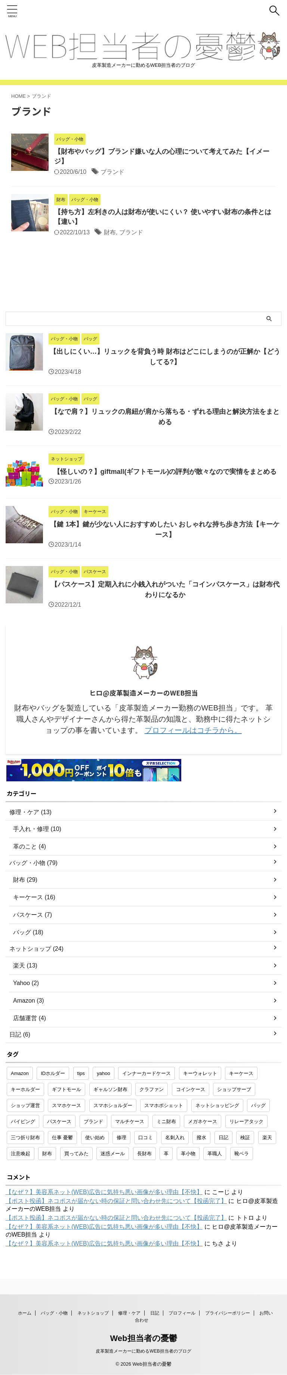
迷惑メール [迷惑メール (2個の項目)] (113, 1153)
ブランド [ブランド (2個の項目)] (93, 1121)
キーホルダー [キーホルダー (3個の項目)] (25, 1089)
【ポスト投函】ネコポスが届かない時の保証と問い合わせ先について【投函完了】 (116, 1201)
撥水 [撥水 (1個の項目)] (201, 1137)
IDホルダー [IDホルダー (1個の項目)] (53, 1073)
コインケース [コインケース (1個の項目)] (190, 1089)
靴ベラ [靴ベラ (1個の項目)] (241, 1153)
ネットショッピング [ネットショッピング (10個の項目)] (217, 1105)
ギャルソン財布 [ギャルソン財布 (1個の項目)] (110, 1089)
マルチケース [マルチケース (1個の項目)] (129, 1121)
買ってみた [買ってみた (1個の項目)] (76, 1153)
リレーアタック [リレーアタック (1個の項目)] (246, 1121)
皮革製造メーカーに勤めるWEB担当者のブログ (143, 1351)
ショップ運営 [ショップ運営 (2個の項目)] (25, 1105)
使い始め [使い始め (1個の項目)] (95, 1137)
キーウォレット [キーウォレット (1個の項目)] (200, 1073)
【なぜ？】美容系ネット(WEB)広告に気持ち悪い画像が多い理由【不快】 (104, 1192)
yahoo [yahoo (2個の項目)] (103, 1073)
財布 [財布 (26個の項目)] (47, 1153)
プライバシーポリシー (227, 1313)
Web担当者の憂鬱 (143, 1338)
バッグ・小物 (54, 1313)
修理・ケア (129, 1313)
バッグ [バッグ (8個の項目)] (258, 1105)
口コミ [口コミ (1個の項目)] (145, 1137)
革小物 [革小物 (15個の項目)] (188, 1153)
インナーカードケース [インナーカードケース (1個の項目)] (146, 1073)
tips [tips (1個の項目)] (81, 1073)
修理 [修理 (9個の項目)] (121, 1137)
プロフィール (182, 1313)
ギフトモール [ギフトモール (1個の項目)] (66, 1089)
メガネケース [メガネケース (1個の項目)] (202, 1121)
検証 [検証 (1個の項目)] (245, 1137)
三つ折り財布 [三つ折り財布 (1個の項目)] (25, 1137)
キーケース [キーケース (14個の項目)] (241, 1073)
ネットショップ (93, 1313)
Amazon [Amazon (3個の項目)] (20, 1073)
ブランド (112, 172)
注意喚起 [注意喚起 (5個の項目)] (20, 1153)
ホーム (24, 1313)
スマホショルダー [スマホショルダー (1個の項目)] (112, 1105)
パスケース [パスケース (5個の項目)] (59, 1121)
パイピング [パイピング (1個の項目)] (23, 1121)
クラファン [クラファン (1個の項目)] (151, 1089)
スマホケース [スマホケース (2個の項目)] (66, 1105)
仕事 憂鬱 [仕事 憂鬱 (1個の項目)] (62, 1137)
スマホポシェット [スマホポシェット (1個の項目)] (163, 1105)
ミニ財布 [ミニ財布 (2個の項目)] (166, 1121)
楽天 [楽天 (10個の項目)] (267, 1137)
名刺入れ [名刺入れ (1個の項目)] (175, 1137)
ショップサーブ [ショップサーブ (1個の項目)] (234, 1089)
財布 (110, 232)
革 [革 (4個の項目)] (166, 1153)
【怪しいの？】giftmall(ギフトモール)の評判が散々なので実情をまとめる (165, 471)
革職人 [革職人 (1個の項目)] (214, 1153)
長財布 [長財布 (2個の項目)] (144, 1153)
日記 (154, 1313)
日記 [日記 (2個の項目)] (223, 1137)
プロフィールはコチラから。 (193, 730)
